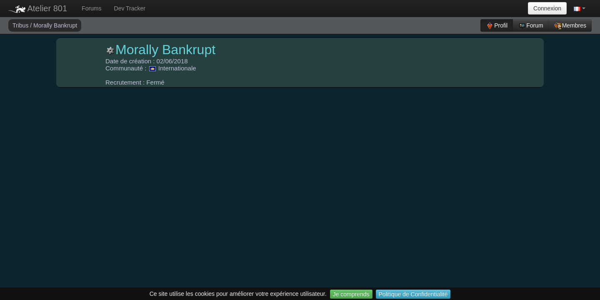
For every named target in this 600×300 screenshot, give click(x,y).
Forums (91, 8)
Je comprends (351, 294)
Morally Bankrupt (55, 25)
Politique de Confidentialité (413, 294)
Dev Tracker (129, 8)
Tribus (21, 25)
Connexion (547, 8)
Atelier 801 (37, 8)
